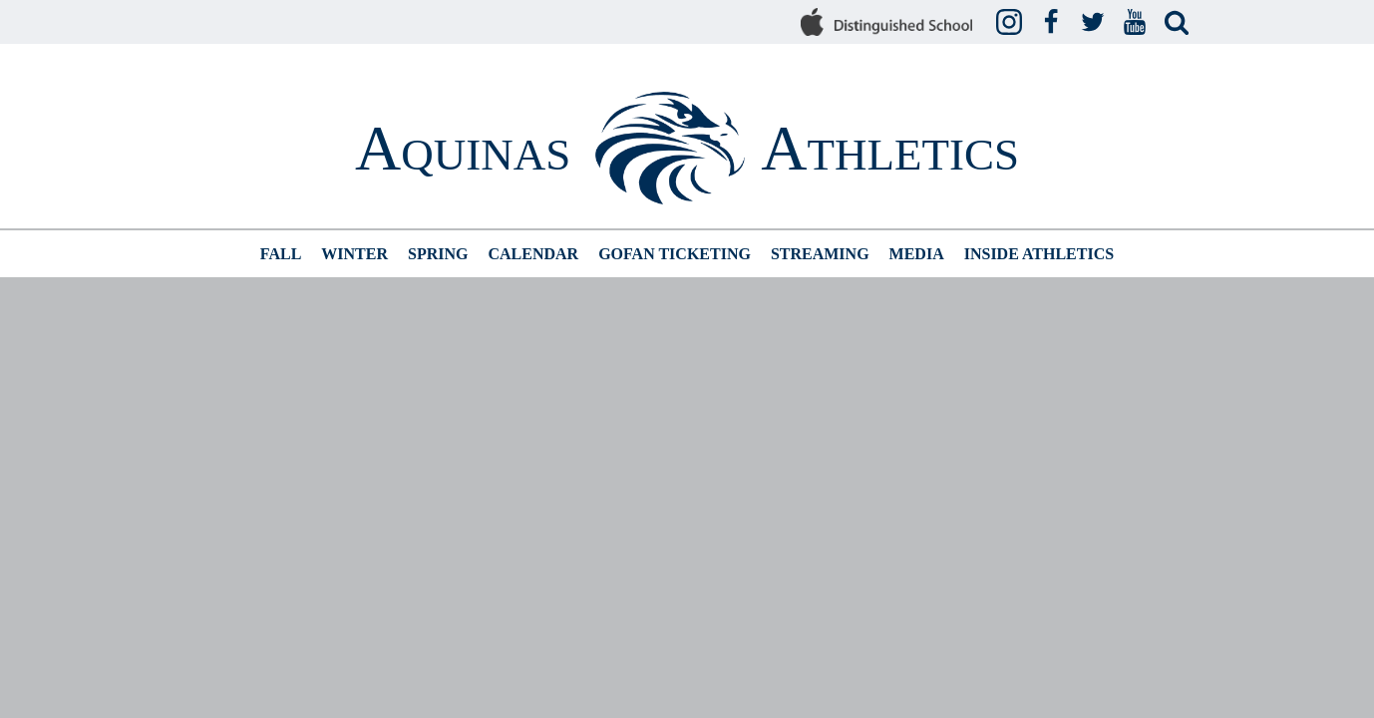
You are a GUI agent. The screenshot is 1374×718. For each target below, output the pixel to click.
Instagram (1012, 23)
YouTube (1138, 23)
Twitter (1096, 23)
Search (1180, 23)
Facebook (1054, 23)
